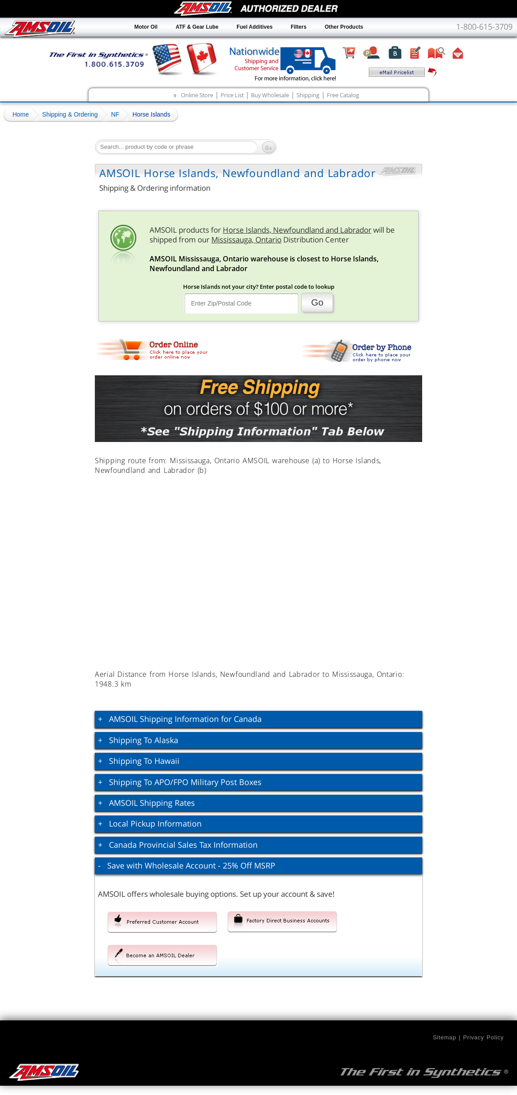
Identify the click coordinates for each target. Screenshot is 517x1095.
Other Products (344, 27)
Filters (299, 27)
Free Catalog (343, 95)
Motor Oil (146, 27)
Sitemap (444, 1037)
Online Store (197, 95)
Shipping (307, 95)
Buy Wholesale (270, 95)
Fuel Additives (254, 27)
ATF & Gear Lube (197, 27)
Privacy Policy (483, 1037)
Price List (232, 95)
